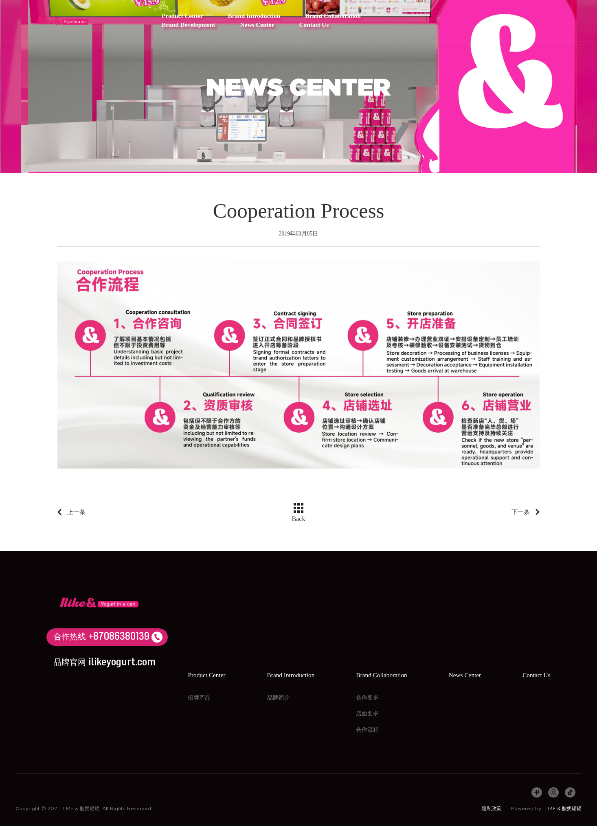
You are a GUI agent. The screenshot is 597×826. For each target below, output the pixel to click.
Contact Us (314, 25)
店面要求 (367, 714)
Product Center (182, 16)
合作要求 (367, 698)
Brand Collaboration (332, 16)
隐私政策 (491, 808)
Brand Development (188, 25)
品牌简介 (278, 698)
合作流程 (367, 730)
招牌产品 (199, 698)
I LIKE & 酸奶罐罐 (562, 808)
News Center (257, 25)
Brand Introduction (254, 16)
